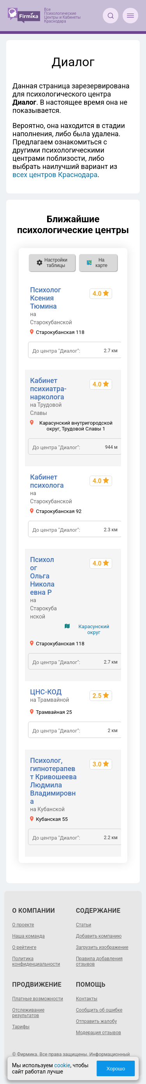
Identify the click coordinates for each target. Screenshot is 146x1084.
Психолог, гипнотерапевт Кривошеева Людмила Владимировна (53, 780)
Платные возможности (37, 998)
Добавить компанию (98, 936)
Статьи (83, 925)
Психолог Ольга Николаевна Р (42, 575)
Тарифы (21, 1027)
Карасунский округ (93, 629)
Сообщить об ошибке (99, 1010)
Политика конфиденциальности (36, 961)
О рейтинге (24, 947)
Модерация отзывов (98, 1032)
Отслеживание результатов (28, 1012)
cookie (62, 1065)
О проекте (23, 925)
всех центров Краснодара (54, 174)
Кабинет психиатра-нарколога (48, 388)
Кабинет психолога (47, 481)
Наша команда (28, 936)
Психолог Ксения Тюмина (45, 298)
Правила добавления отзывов (99, 961)
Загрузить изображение (102, 947)
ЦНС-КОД (46, 692)
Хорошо (115, 1069)
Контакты (86, 998)
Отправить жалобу (96, 1021)
